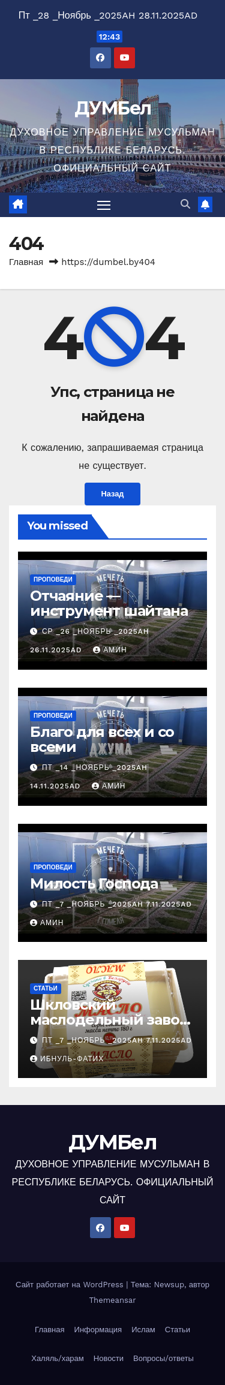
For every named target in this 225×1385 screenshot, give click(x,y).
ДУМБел (112, 108)
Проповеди (53, 579)
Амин (110, 650)
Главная (26, 262)
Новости (109, 1358)
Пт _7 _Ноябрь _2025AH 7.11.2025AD (117, 904)
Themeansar (112, 1300)
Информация (98, 1329)
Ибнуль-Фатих (67, 1059)
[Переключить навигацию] (104, 205)
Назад (112, 493)
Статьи (46, 988)
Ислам (143, 1329)
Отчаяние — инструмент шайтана (108, 603)
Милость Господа (94, 883)
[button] (185, 204)
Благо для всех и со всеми (102, 739)
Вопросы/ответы (163, 1358)
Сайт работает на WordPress (71, 1284)
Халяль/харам (57, 1358)
